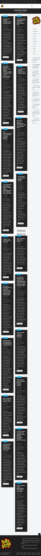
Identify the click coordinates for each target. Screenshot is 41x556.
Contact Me (13, 2)
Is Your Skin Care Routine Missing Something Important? (36, 81)
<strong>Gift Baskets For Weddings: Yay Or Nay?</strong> (7, 447)
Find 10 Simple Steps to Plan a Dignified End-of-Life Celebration (36, 73)
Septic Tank (7, 406)
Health (34, 43)
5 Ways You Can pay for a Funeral (7, 240)
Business (34, 28)
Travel (34, 53)
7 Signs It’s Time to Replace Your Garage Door (7, 21)
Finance (34, 36)
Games (24, 554)
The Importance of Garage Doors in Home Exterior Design (7, 135)
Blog (22, 552)
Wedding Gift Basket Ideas (7, 457)
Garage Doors (21, 390)
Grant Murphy (6, 140)
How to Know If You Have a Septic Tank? (7, 400)
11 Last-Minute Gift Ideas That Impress (36, 100)
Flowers (3, 2)
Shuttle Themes (8, 552)
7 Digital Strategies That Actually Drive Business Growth (36, 66)
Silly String (18, 552)
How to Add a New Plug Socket (21, 240)
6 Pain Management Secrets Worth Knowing (36, 106)
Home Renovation (21, 496)
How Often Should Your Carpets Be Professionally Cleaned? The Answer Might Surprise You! (21, 281)
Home (17, 12)
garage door (7, 198)
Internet (34, 48)
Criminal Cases (7, 299)
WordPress (6, 554)
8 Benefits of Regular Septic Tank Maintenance (22, 71)
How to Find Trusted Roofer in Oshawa (20, 335)
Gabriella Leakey (20, 26)
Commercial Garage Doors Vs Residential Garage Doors (7, 343)
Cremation (35, 33)
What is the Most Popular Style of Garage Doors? (21, 382)
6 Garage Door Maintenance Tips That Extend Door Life (21, 21)
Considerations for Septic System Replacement (7, 83)
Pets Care (17, 554)
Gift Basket (35, 41)
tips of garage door (7, 200)
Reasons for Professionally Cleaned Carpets (21, 293)
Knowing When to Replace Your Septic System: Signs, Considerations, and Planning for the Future (7, 71)
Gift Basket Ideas (7, 454)
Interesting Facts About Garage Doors (21, 178)
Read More (6, 57)
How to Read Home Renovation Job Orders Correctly (21, 488)
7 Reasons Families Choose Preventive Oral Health (36, 59)
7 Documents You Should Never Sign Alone (35, 120)
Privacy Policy (8, 2)
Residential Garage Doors (7, 353)
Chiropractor (35, 31)
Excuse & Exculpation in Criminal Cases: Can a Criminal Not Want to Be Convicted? (7, 290)
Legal (34, 51)
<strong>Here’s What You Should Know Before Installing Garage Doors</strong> (21, 436)
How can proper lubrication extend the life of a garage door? (21, 124)
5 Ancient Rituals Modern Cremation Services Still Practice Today (36, 113)
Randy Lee (20, 75)
